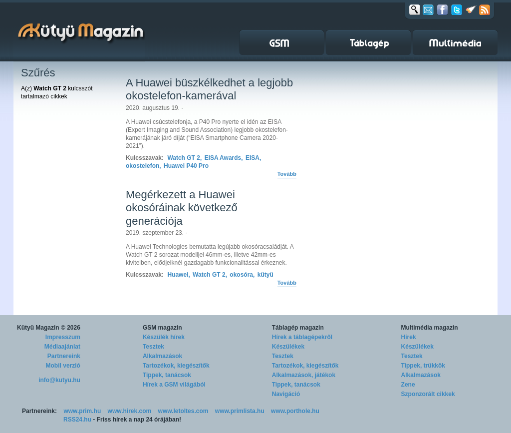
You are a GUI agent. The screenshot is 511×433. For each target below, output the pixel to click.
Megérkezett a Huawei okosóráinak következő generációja (182, 207)
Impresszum (62, 337)
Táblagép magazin (298, 327)
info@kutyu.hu (59, 380)
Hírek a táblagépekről (302, 337)
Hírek (408, 337)
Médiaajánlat (62, 346)
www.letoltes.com (183, 411)
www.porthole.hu (295, 411)
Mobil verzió (63, 365)
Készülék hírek (164, 337)
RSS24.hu (77, 419)
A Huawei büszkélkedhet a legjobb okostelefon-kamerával (209, 89)
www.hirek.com (130, 411)
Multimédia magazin (429, 327)
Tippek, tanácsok (167, 375)
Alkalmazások (162, 356)
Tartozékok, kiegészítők (176, 365)
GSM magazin (162, 327)
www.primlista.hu (239, 411)
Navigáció (286, 394)
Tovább (286, 174)
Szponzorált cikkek (428, 394)
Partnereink (63, 356)
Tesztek (153, 346)
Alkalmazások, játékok (303, 375)
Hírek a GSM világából (174, 384)
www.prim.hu (82, 411)
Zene (408, 384)
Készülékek (288, 346)
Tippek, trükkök (423, 365)
